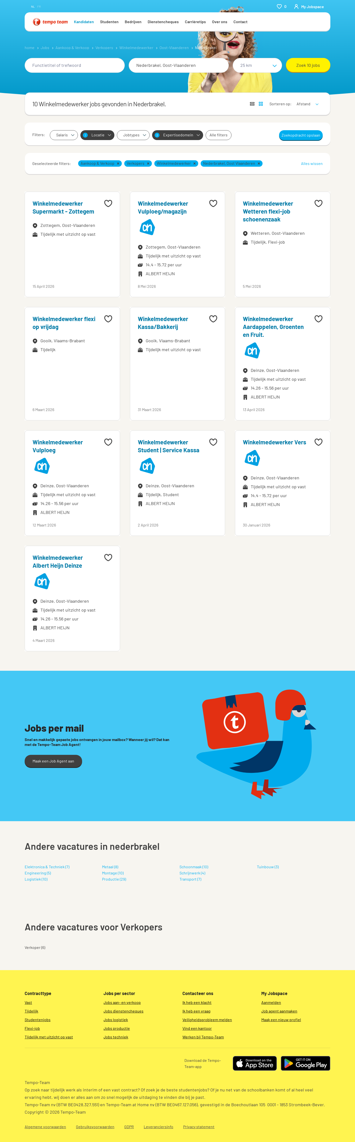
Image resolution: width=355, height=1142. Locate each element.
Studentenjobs (38, 1019)
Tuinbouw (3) (268, 866)
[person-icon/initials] (309, 6)
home (30, 47)
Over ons (219, 21)
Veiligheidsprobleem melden (207, 1019)
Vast (28, 1002)
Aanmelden (271, 1002)
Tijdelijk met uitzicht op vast (49, 1036)
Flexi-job (32, 1028)
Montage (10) (113, 872)
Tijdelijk (31, 1011)
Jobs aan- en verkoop (122, 1002)
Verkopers (104, 47)
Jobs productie (117, 1028)
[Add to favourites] (108, 203)
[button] (118, 163)
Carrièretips (195, 21)
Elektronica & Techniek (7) (47, 866)
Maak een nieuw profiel (281, 1019)
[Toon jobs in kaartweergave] (260, 103)
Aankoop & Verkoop (72, 47)
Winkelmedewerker (136, 47)
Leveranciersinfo (158, 1126)
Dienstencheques (163, 21)
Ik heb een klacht (197, 1002)
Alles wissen (312, 163)
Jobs (45, 47)
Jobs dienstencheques (123, 1011)
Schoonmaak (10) (193, 866)
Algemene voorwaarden (45, 1126)
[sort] (306, 100)
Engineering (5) (38, 872)
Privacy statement (198, 1126)
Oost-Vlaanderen (174, 47)
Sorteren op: (280, 103)
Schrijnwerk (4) (192, 872)
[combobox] (75, 65)
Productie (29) (114, 879)
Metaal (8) (110, 866)
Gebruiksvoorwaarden (95, 1126)
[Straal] (257, 65)
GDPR (129, 1126)
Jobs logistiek (116, 1019)
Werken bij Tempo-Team (203, 1036)
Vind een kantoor (197, 1028)
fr (39, 6)
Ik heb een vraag (196, 1011)
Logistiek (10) (36, 879)
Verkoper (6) (35, 947)
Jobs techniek (116, 1036)
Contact (240, 21)
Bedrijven (133, 21)
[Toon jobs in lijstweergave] (252, 103)
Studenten (109, 21)
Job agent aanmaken (279, 1011)
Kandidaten (84, 21)
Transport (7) (190, 879)
